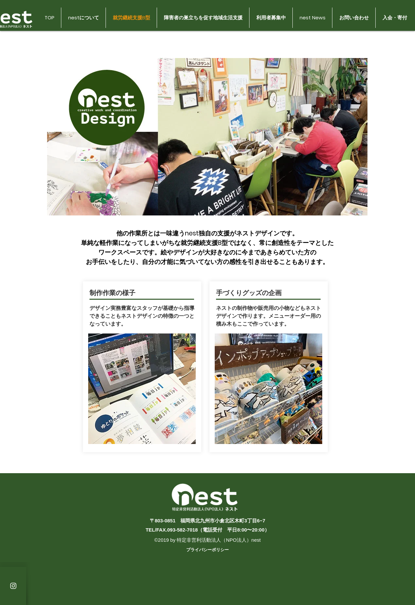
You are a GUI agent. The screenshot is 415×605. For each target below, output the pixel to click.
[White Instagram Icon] (13, 586)
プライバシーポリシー (207, 549)
